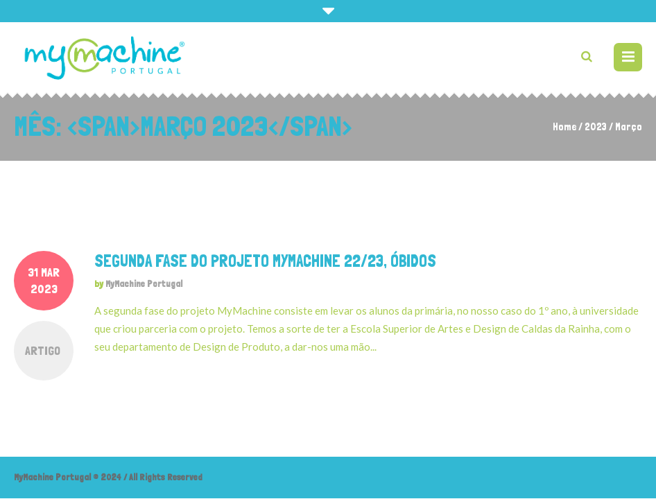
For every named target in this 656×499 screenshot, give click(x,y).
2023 (596, 127)
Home (564, 127)
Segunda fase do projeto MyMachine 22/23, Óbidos (265, 261)
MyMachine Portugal (143, 284)
